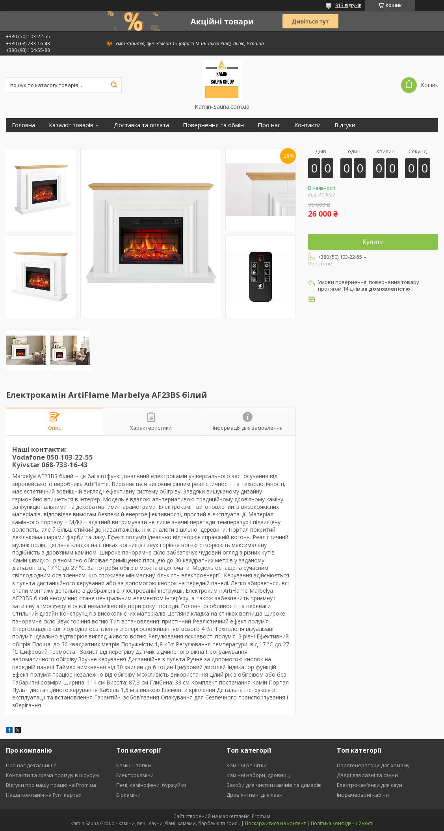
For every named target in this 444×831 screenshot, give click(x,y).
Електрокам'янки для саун (369, 784)
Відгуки (344, 125)
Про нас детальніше (31, 765)
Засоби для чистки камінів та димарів (274, 784)
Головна (23, 125)
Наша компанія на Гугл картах (44, 794)
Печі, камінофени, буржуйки (151, 784)
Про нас (269, 125)
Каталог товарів (71, 125)
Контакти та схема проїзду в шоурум (52, 775)
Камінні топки (133, 765)
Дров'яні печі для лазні (255, 794)
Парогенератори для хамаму (373, 765)
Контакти (307, 125)
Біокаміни (128, 794)
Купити (373, 242)
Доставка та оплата (141, 125)
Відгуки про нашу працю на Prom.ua (51, 784)
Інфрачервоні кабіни (363, 794)
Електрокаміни (135, 775)
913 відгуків (348, 5)
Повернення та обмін (213, 125)
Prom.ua (261, 816)
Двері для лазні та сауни (367, 775)
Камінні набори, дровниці (259, 775)
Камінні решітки (247, 765)
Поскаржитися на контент (275, 823)
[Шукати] (114, 85)
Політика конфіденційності (342, 823)
